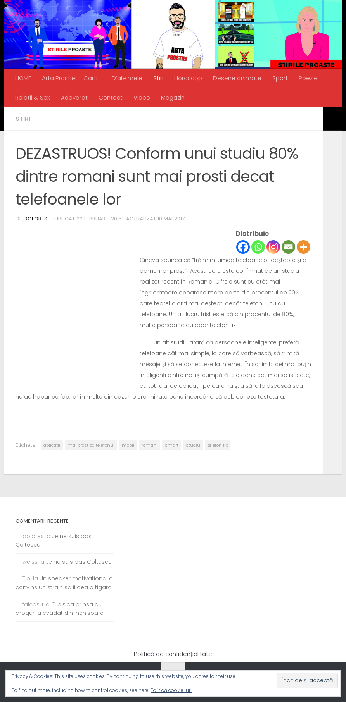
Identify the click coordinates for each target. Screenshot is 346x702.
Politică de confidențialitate (173, 654)
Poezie (308, 78)
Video (141, 97)
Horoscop (188, 78)
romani (149, 445)
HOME (23, 78)
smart (171, 445)
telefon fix (218, 445)
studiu (193, 445)
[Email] (288, 247)
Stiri (158, 78)
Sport (280, 78)
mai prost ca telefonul (90, 445)
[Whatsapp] (258, 247)
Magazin (173, 97)
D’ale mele (127, 78)
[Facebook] (243, 247)
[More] (303, 247)
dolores (35, 218)
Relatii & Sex (32, 97)
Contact (111, 97)
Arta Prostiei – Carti (69, 78)
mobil (128, 445)
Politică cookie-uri (171, 690)
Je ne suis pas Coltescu (79, 562)
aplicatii (51, 445)
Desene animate (237, 78)
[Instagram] (273, 247)
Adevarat (74, 97)
